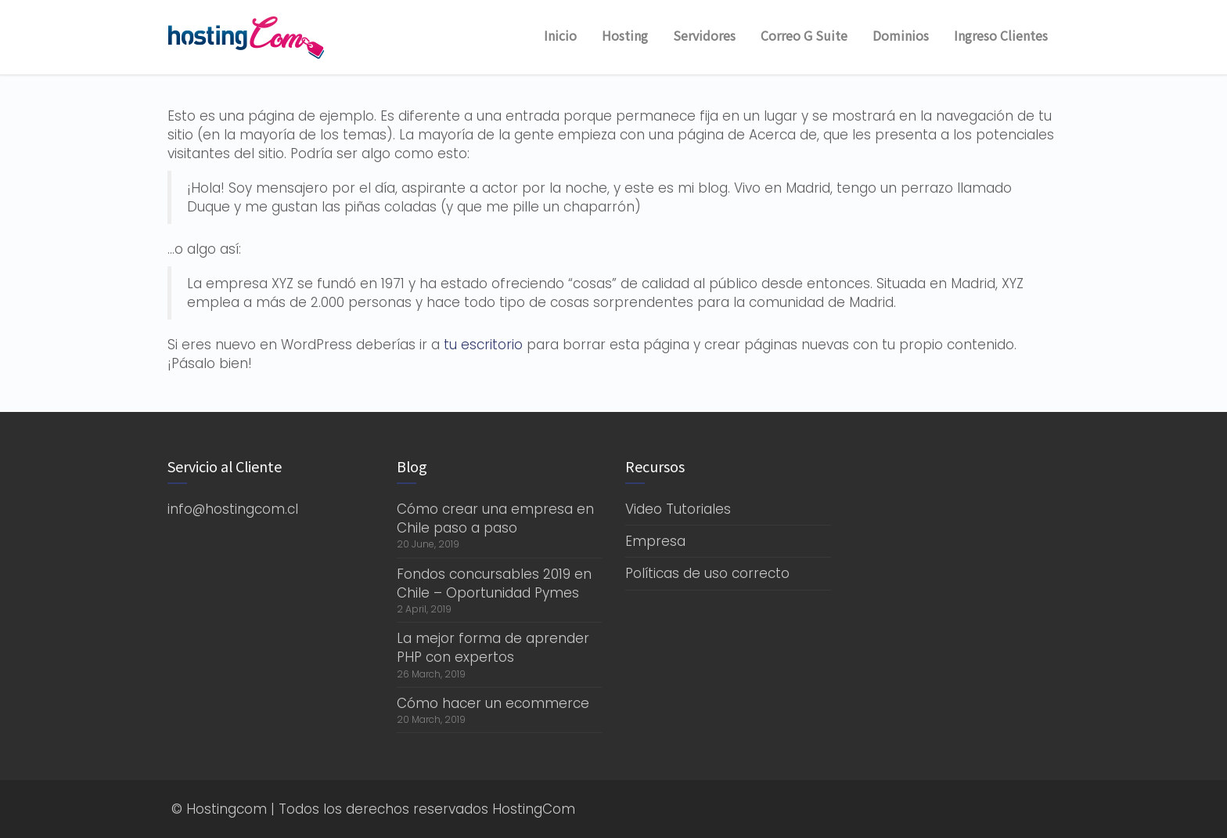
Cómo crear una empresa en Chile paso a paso (495, 518)
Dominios (901, 35)
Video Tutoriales (678, 509)
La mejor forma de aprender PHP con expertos (493, 647)
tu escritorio (483, 344)
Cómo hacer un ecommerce (493, 703)
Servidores (704, 35)
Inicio (560, 35)
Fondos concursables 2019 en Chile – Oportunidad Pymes (494, 583)
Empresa (655, 541)
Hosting (625, 35)
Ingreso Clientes (1001, 35)
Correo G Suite (804, 35)
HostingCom (533, 809)
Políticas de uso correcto (707, 573)
